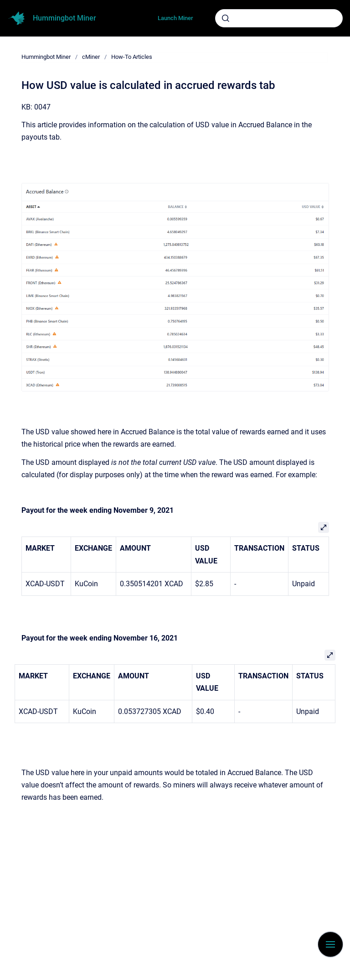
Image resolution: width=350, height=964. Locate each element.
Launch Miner (175, 18)
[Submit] (225, 18)
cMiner (91, 56)
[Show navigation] (330, 944)
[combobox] (279, 18)
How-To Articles (131, 56)
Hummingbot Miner (64, 18)
